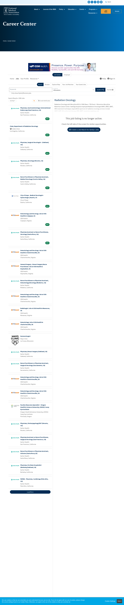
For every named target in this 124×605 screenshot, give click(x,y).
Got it (119, 601)
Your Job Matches (67, 84)
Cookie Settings (110, 601)
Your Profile (24, 79)
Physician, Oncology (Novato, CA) (31, 161)
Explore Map (56, 84)
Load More (30, 492)
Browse (47, 84)
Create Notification (44, 101)
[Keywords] (30, 90)
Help (103, 78)
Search (40, 84)
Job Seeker (57, 75)
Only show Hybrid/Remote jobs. (21, 93)
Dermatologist (25, 336)
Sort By (12, 101)
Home (4, 41)
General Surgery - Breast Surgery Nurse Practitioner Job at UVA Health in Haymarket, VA (33, 266)
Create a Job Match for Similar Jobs (84, 129)
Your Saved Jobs (81, 84)
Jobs (17, 79)
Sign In (111, 78)
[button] (110, 90)
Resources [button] (33, 79)
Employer (67, 75)
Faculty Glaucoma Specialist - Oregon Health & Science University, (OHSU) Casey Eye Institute (34, 407)
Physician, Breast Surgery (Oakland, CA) (33, 351)
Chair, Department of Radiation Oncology (24, 126)
